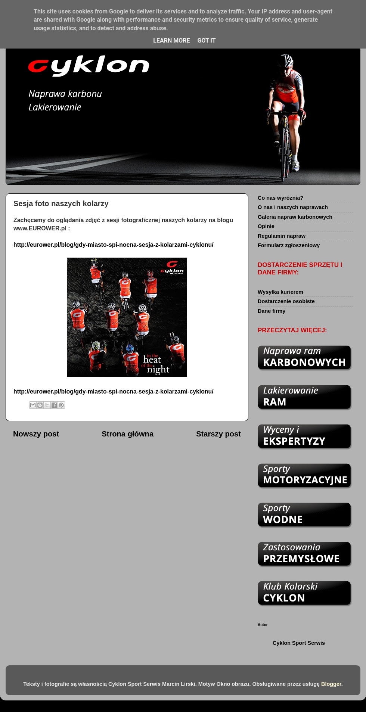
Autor (263, 625)
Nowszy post (36, 434)
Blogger (331, 684)
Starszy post (218, 434)
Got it (206, 40)
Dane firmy (271, 311)
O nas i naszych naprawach (293, 207)
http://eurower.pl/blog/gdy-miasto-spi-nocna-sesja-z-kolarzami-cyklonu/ (113, 245)
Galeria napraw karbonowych (295, 217)
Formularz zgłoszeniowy (289, 245)
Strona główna (127, 434)
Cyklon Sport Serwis (299, 643)
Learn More (171, 40)
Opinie (266, 226)
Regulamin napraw (281, 236)
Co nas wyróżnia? (280, 198)
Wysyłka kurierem (280, 292)
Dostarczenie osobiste (286, 301)
